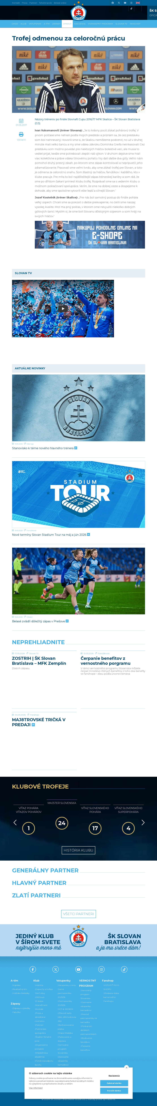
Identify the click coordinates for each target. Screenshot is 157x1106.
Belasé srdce (60, 3)
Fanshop (34, 736)
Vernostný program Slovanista (63, 1049)
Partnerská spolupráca (40, 1031)
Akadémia (80, 23)
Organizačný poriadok (41, 1047)
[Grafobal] (55, 890)
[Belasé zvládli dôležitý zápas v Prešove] (78, 581)
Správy (67, 23)
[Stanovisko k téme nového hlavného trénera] (78, 407)
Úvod (15, 23)
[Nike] (78, 877)
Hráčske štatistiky (20, 993)
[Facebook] (113, 3)
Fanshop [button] (135, 23)
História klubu (78, 850)
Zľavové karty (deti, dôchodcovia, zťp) (67, 1017)
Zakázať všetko (114, 1083)
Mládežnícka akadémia (41, 1055)
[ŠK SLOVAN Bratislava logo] (78, 10)
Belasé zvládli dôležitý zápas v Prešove (40, 621)
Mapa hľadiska (65, 1033)
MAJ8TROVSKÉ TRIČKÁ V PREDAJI (38, 743)
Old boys (39, 997)
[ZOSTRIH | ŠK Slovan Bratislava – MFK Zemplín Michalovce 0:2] (44, 661)
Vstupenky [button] (35, 23)
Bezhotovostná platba (66, 1027)
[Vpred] (142, 822)
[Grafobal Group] (96, 902)
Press (24, 3)
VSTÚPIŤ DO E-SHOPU (111, 987)
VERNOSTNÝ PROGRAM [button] (100, 23)
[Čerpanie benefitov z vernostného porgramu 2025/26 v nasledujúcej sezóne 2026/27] (113, 661)
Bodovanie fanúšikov (86, 1040)
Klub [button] (23, 23)
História (39, 985)
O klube (39, 1001)
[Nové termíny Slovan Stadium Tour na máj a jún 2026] (78, 494)
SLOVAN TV (121, 23)
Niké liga (30, 444)
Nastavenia (114, 1076)
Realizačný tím (19, 989)
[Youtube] (125, 3)
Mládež (29, 617)
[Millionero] (101, 890)
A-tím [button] (47, 23)
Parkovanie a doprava (64, 1039)
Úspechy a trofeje (44, 989)
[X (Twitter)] (119, 3)
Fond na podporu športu (44, 1063)
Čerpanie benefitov (85, 1048)
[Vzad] (14, 822)
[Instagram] (131, 3)
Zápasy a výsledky (21, 1008)
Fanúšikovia (31, 530)
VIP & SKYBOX (65, 1009)
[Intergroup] (61, 902)
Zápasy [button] (56, 23)
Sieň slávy (40, 993)
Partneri (39, 1025)
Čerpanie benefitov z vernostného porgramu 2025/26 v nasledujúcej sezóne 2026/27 (106, 682)
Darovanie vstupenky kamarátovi (63, 1061)
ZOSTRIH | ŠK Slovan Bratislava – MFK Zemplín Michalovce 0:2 (39, 682)
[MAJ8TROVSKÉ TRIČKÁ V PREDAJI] (44, 723)
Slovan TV (34, 674)
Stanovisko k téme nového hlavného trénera (44, 448)
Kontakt (39, 1009)
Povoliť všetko (114, 1091)
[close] (126, 1067)
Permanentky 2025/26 (65, 1003)
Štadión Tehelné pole (43, 1039)
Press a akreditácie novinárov (40, 1017)
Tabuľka (16, 1012)
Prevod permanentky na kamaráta (89, 1018)
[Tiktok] (131, 8)
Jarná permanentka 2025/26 (64, 993)
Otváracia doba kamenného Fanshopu (111, 997)
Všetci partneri (78, 914)
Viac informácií (35, 1088)
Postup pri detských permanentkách (88, 1030)
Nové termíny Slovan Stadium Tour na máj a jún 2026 (50, 534)
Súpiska (16, 985)
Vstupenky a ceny (67, 985)
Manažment (41, 1005)
